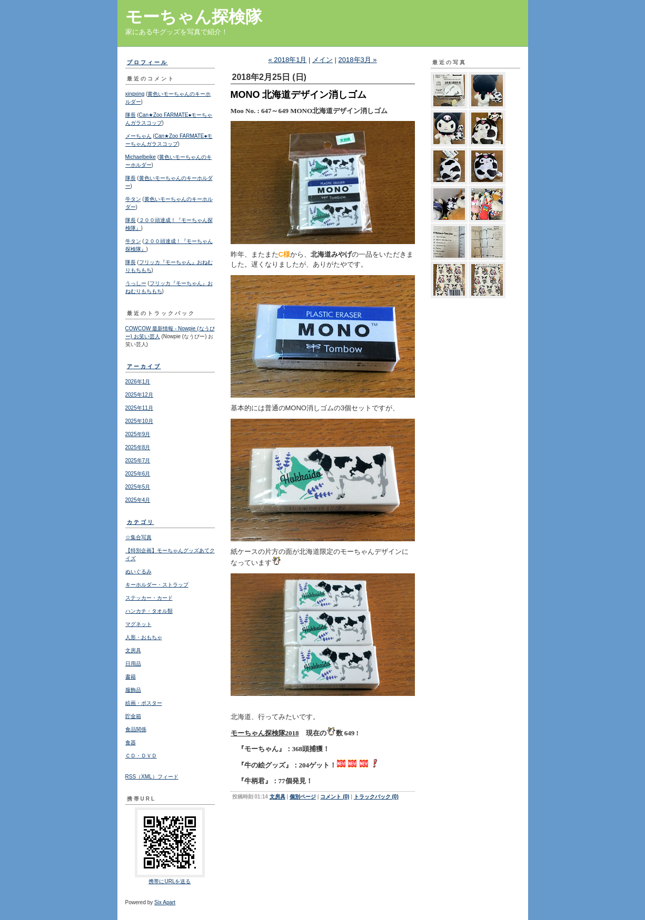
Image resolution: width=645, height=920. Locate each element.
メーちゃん (138, 136)
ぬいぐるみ (138, 571)
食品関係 (135, 729)
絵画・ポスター (143, 703)
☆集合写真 (138, 537)
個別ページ (303, 797)
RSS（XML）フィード (151, 777)
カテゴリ (140, 522)
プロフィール (147, 62)
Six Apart (164, 902)
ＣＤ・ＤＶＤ (141, 756)
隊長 (130, 115)
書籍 (130, 677)
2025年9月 (138, 434)
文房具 (133, 650)
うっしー (135, 283)
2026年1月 (138, 382)
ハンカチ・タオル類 (149, 611)
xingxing (135, 94)
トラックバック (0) (376, 797)
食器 (130, 742)
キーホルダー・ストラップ (156, 585)
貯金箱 (133, 716)
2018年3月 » (358, 60)
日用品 (133, 663)
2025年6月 (138, 474)
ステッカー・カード (149, 598)
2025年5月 (138, 487)
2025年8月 (138, 447)
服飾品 (133, 690)
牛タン (133, 199)
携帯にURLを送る (169, 881)
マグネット (138, 624)
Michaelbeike (140, 157)
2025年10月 (139, 421)
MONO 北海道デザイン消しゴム (299, 94)
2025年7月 (138, 460)
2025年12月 (139, 395)
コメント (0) (334, 797)
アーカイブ (144, 366)
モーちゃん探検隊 (193, 16)
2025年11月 (139, 408)
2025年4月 (138, 500)
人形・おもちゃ (143, 637)
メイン (322, 60)
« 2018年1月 (287, 60)
